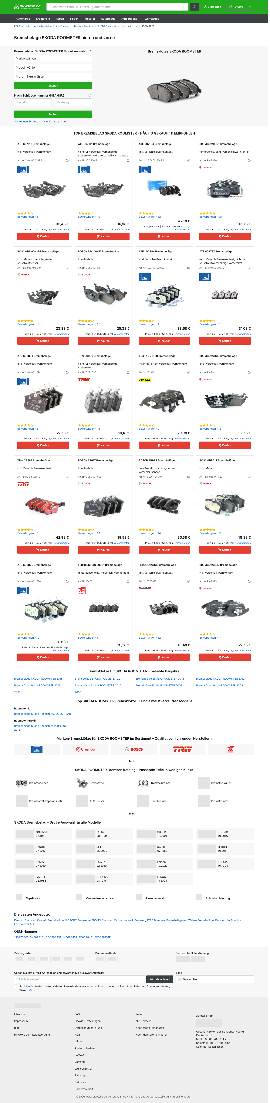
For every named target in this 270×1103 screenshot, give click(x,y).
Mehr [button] (32, 990)
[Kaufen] (43, 236)
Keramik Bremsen (24, 920)
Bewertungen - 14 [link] (28, 324)
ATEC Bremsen (156, 920)
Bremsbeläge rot (176, 920)
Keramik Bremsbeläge (50, 920)
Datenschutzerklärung (88, 1027)
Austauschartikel (85, 1048)
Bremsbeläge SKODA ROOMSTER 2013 (160, 678)
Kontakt (79, 1055)
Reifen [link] (139, 1014)
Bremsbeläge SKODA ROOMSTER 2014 (99, 678)
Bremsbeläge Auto (83, 26)
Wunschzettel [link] (83, 1068)
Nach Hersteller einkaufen (151, 1034)
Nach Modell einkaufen (150, 1027)
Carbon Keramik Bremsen (129, 920)
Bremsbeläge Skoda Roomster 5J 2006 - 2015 (43, 713)
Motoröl (90, 18)
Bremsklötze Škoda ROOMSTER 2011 (37, 685)
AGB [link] (77, 1034)
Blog (17, 1027)
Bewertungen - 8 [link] (27, 216)
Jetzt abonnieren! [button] (159, 979)
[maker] (53, 58)
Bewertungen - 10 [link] (89, 216)
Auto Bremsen (63, 26)
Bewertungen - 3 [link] (209, 324)
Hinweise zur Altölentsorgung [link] (32, 1034)
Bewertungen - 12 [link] (150, 216)
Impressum (21, 1021)
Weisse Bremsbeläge (201, 920)
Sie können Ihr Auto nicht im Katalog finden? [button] (41, 121)
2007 (17, 692)
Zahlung (80, 1075)
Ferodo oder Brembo (228, 920)
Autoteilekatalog (43, 26)
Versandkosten (61, 229)
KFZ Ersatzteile (22, 26)
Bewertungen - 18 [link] (210, 428)
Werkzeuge (152, 18)
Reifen (60, 18)
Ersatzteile (43, 18)
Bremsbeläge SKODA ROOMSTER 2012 (220, 678)
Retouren (80, 1082)
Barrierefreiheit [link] (84, 1089)
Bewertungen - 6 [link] (88, 637)
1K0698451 (69, 937)
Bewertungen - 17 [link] (210, 637)
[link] (240, 7)
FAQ (77, 1014)
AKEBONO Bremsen (100, 920)
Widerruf (80, 1041)
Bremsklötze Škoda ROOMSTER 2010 (98, 685)
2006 (78, 692)
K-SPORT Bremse (76, 920)
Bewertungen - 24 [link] (89, 533)
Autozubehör (130, 18)
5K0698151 (37, 937)
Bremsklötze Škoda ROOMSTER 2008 (219, 685)
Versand (80, 1061)
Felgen (74, 18)
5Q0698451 (85, 937)
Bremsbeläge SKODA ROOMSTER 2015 (38, 678)
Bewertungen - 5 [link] (27, 428)
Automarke (23, 18)
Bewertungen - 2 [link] (149, 428)
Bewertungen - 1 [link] (149, 324)
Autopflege (108, 18)
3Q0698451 (53, 937)
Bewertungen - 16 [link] (89, 428)
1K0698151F (103, 937)
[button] (184, 7)
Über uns (19, 1014)
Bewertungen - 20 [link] (89, 324)
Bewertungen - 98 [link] (210, 216)
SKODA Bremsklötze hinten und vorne (117, 26)
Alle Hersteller (144, 1021)
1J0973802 (21, 937)
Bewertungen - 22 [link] (210, 533)
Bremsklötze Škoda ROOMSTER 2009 (159, 685)
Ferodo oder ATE (24, 924)
